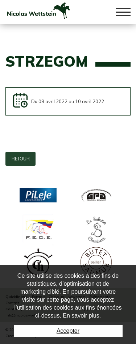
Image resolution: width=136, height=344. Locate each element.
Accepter (68, 331)
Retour (21, 158)
